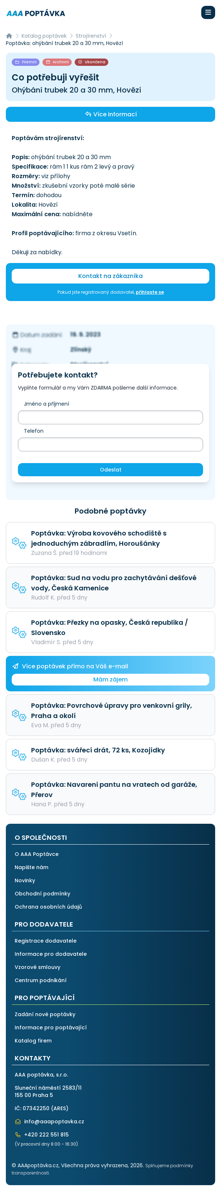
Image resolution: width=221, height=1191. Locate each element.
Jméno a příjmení (46, 403)
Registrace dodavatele (45, 940)
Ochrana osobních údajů (48, 906)
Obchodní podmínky (42, 893)
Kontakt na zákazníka (110, 276)
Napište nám (31, 867)
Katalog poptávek (44, 36)
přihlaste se (150, 292)
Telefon (34, 431)
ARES (59, 1108)
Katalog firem (33, 1040)
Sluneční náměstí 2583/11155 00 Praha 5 (48, 1091)
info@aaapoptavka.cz (49, 1121)
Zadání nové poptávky (45, 1014)
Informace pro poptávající (51, 1027)
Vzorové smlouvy (37, 967)
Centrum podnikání (41, 980)
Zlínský (80, 349)
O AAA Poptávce (37, 854)
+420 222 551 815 (42, 1134)
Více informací (111, 114)
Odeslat (110, 469)
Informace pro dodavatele (51, 954)
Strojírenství (91, 36)
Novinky (25, 880)
